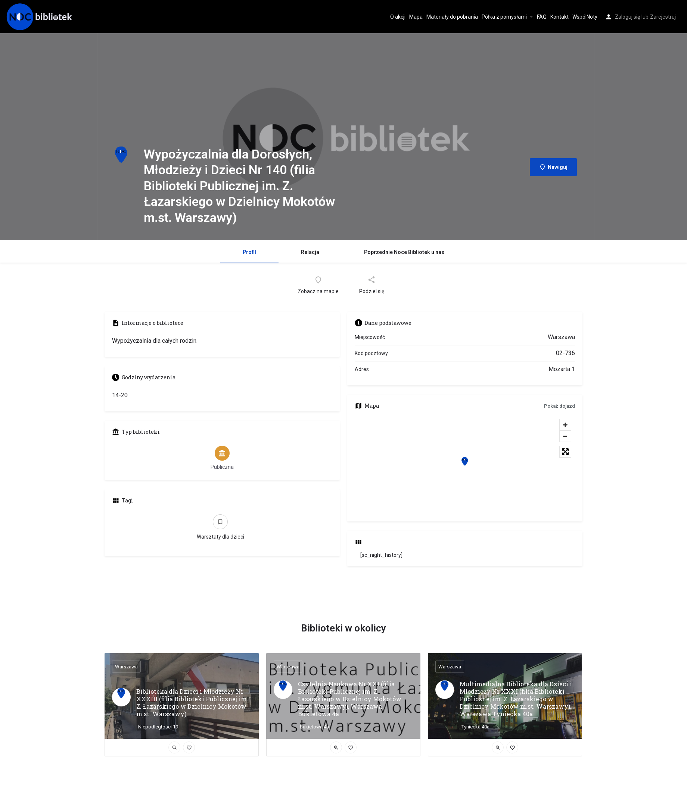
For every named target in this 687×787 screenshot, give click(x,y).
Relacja (310, 252)
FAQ (542, 17)
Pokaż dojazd (559, 406)
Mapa (416, 17)
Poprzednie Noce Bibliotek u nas (404, 252)
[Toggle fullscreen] (565, 451)
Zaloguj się (627, 17)
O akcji (397, 17)
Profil (249, 252)
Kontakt (559, 17)
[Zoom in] (565, 424)
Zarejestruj (663, 17)
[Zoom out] (565, 436)
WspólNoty (584, 17)
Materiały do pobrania (452, 17)
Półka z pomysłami (504, 17)
